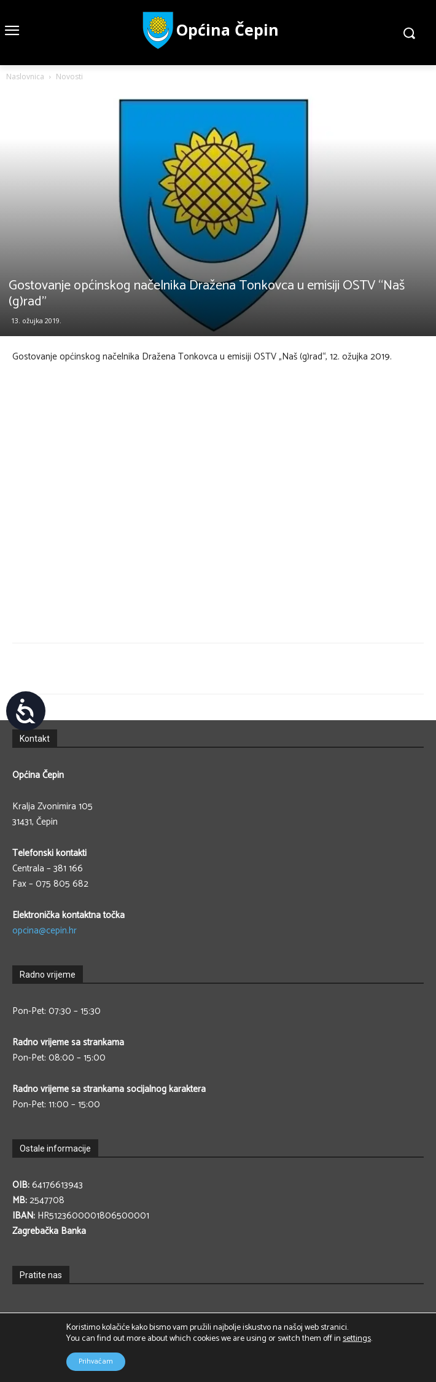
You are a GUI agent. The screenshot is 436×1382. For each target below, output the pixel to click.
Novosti (69, 76)
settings (357, 1339)
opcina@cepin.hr (44, 930)
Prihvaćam (96, 1361)
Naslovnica (25, 76)
